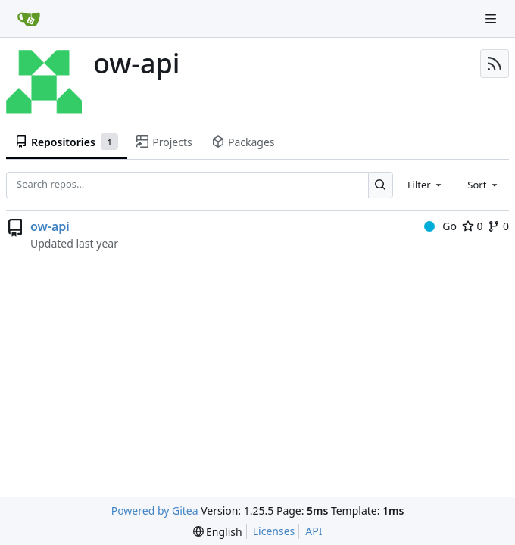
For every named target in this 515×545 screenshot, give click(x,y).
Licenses (274, 531)
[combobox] (425, 184)
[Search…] (380, 185)
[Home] (29, 19)
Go (440, 226)
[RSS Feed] (494, 63)
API (313, 531)
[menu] (217, 532)
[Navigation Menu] (492, 18)
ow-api (50, 226)
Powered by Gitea (154, 510)
